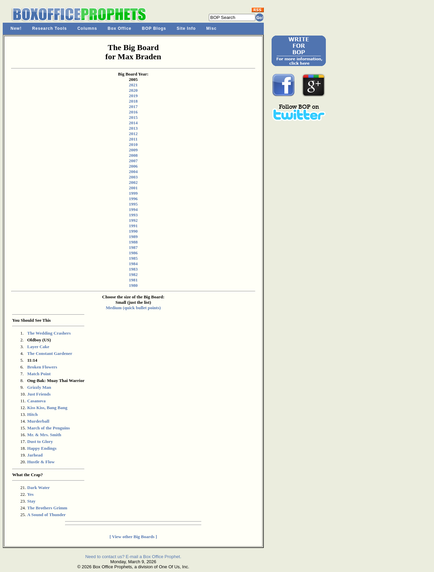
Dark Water (38, 487)
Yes (30, 494)
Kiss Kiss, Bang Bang (47, 407)
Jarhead (35, 455)
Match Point (39, 373)
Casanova (36, 400)
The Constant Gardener (49, 353)
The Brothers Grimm (47, 507)
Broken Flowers (42, 366)
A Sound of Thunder (46, 514)
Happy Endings (41, 448)
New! (16, 28)
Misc (211, 28)
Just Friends (39, 394)
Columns (87, 28)
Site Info (186, 28)
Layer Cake (38, 346)
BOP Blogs (154, 28)
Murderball (38, 421)
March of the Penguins (48, 427)
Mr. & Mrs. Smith (44, 434)
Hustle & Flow (41, 461)
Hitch (32, 414)
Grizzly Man (39, 387)
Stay (31, 501)
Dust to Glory (40, 441)
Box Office (120, 28)
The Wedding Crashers (49, 333)
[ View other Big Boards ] (133, 536)
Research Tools (49, 28)
